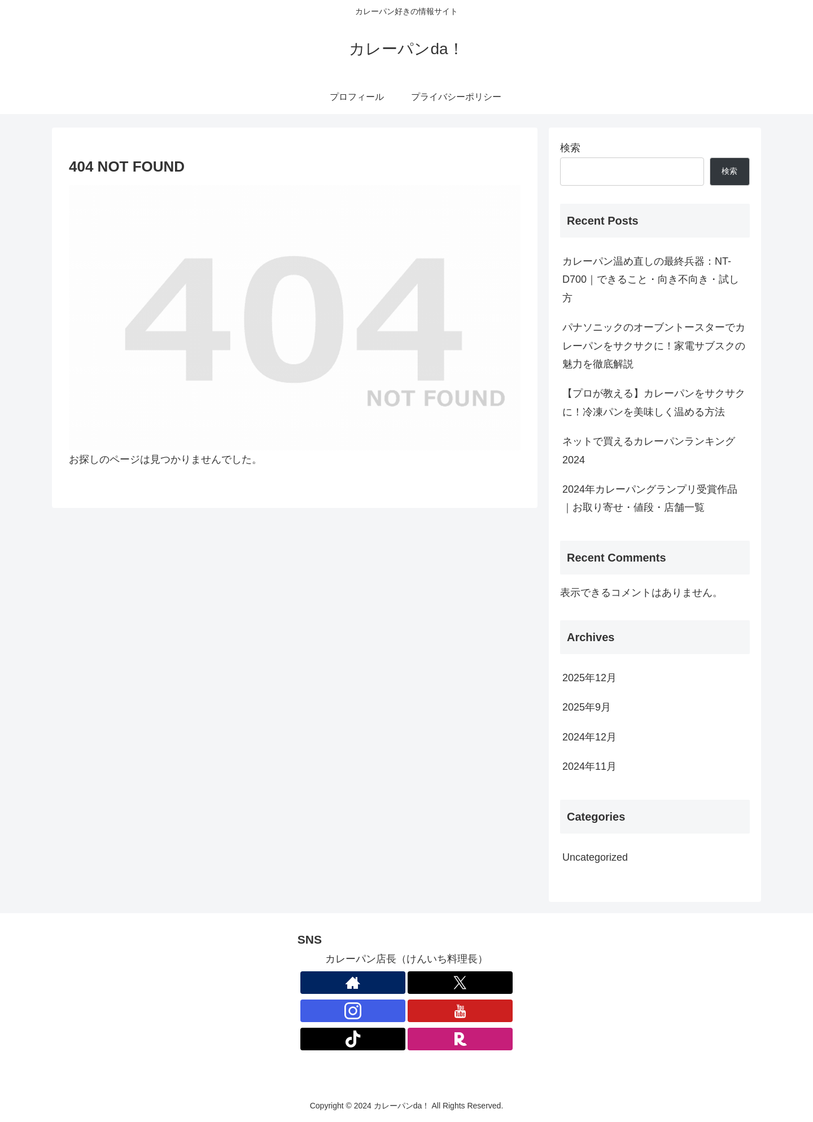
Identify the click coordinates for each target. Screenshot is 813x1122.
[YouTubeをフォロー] (460, 1011)
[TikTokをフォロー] (352, 1039)
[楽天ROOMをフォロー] (460, 1039)
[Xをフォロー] (460, 982)
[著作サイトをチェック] (352, 982)
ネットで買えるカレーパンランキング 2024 (653, 450)
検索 (570, 148)
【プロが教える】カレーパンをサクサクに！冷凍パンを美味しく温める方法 (653, 402)
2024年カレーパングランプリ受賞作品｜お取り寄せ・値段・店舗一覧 (649, 498)
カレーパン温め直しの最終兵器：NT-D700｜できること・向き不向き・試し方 (650, 280)
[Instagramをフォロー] (352, 1011)
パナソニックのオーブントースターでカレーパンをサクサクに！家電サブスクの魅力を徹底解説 (653, 346)
